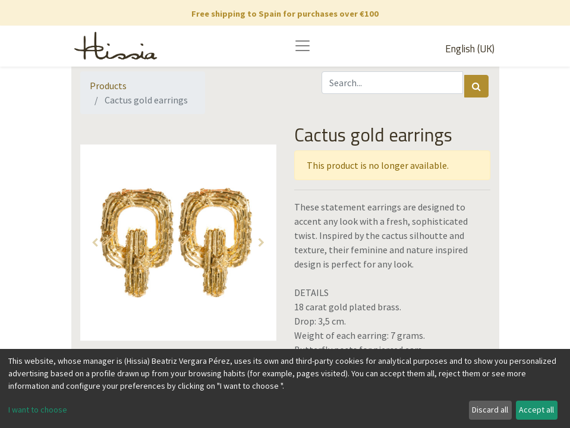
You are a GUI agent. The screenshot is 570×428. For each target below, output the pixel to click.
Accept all (536, 409)
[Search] (476, 86)
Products (108, 86)
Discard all (490, 409)
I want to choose (37, 409)
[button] (95, 242)
